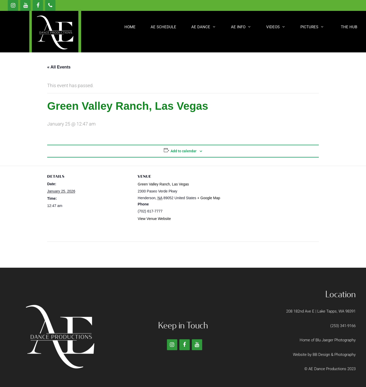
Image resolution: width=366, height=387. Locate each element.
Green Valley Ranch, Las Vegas (163, 184)
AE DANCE (207, 27)
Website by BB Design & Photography (324, 354)
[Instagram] (13, 5)
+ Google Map (208, 198)
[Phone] (50, 5)
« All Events (59, 67)
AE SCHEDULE (163, 27)
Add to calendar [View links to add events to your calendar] (183, 151)
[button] (348, 27)
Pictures (316, 27)
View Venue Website (154, 219)
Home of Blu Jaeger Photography (328, 340)
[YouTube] (25, 5)
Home (130, 27)
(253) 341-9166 (343, 325)
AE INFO (245, 27)
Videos (279, 27)
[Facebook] (38, 5)
